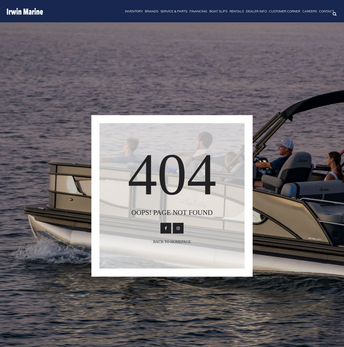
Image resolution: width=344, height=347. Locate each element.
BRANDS (151, 11)
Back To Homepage (172, 242)
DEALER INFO (256, 11)
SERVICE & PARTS (173, 11)
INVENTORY (134, 11)
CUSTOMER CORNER (284, 11)
